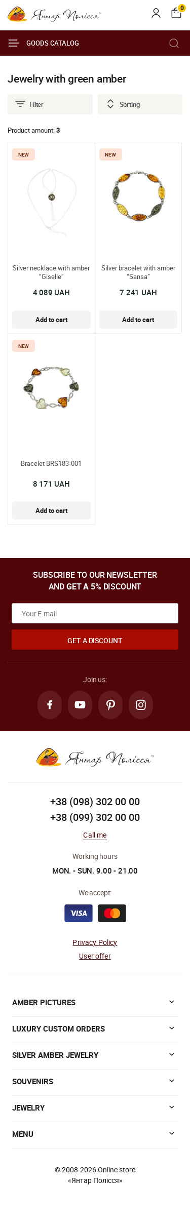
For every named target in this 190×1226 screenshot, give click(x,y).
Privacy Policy (94, 942)
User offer (95, 956)
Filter (29, 104)
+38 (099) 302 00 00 (95, 817)
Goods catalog (43, 43)
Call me (94, 835)
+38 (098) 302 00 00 (95, 801)
